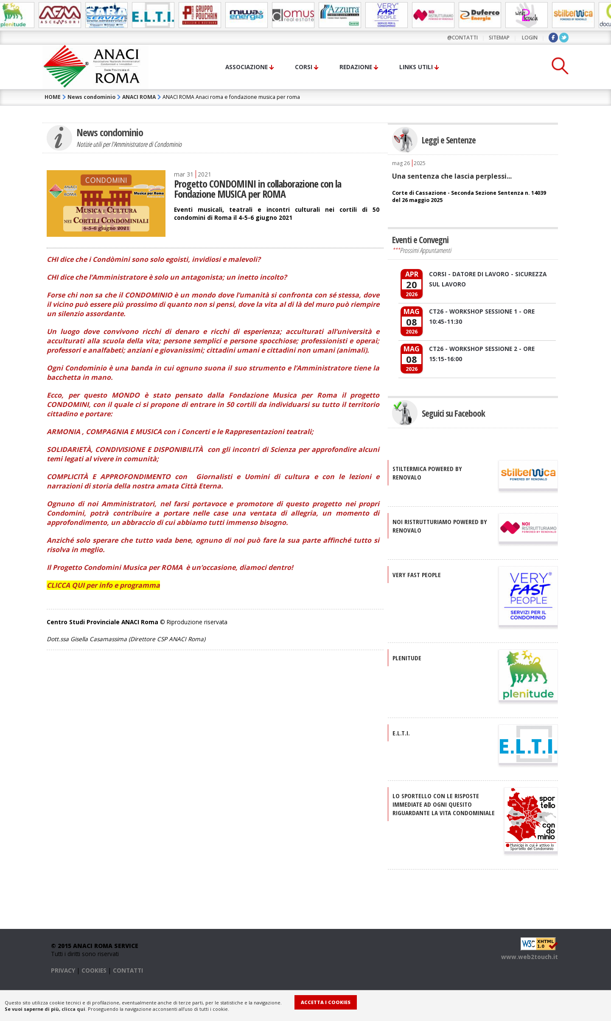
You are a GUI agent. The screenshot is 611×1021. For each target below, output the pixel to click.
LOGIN (530, 37)
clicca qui (73, 1009)
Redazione (355, 67)
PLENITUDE (406, 658)
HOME (53, 97)
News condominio (91, 97)
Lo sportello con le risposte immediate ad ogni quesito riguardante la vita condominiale (443, 804)
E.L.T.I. (401, 733)
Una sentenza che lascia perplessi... (452, 176)
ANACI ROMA (139, 97)
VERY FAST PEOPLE (416, 574)
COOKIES (94, 970)
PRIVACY (63, 970)
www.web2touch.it (529, 957)
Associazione (246, 67)
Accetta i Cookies (325, 1002)
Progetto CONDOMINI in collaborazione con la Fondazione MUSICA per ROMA (257, 189)
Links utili (416, 67)
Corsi (303, 67)
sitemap (499, 37)
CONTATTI (128, 970)
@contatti (462, 37)
